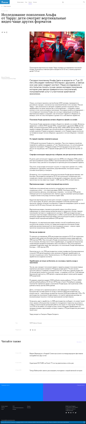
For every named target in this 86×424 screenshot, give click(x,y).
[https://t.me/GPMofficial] (66, 412)
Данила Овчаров (38, 323)
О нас (26, 2)
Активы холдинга (20, 2)
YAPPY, (32, 323)
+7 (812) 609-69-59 (69, 410)
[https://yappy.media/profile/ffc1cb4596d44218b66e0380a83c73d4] (73, 412)
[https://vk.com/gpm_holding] (68, 412)
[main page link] (5, 2)
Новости (30, 2)
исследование (69, 68)
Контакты (35, 2)
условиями (18, 422)
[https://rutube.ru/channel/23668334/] (75, 412)
